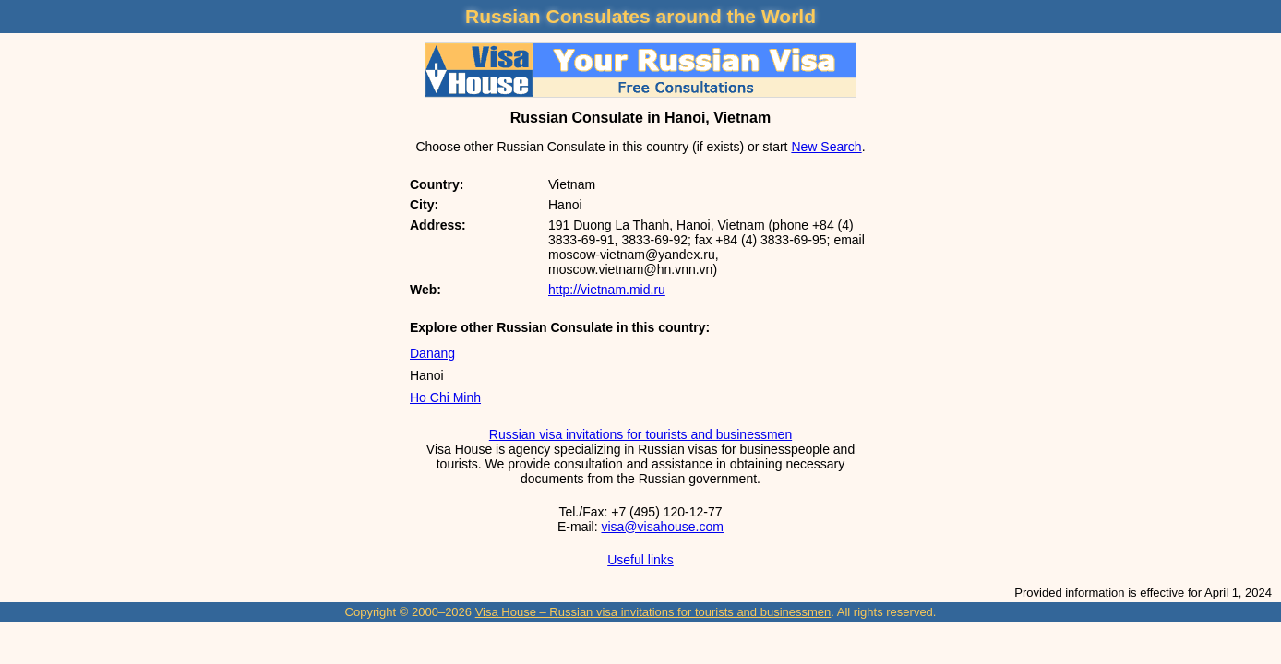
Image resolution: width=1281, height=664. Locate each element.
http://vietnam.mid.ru (606, 289)
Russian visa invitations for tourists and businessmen (640, 434)
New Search (826, 146)
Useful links (640, 559)
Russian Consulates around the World (640, 16)
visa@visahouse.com (662, 526)
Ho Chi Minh (445, 397)
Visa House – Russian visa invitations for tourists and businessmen (653, 612)
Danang (432, 353)
